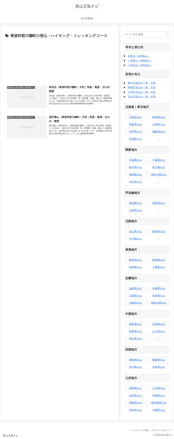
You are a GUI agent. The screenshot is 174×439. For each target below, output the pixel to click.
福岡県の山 (135, 388)
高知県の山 (158, 367)
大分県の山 (158, 388)
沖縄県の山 (158, 410)
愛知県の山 (158, 260)
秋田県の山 (158, 117)
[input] (147, 34)
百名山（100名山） (139, 56)
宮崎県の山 (158, 395)
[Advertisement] (59, 60)
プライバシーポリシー (161, 430)
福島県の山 (158, 131)
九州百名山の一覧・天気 (142, 92)
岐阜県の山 (135, 260)
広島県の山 (158, 324)
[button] (167, 34)
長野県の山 (158, 203)
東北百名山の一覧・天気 (142, 83)
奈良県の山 (158, 295)
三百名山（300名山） (140, 65)
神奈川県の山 (158, 174)
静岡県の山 (135, 267)
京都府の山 (135, 295)
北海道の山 (135, 117)
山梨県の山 (135, 210)
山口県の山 (158, 331)
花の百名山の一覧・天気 (142, 96)
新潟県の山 (135, 203)
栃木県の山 (135, 167)
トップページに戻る (140, 430)
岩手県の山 (135, 131)
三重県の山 (158, 267)
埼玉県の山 (135, 181)
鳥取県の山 (135, 324)
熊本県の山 (135, 410)
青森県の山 (135, 124)
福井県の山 (158, 231)
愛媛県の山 (158, 359)
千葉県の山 (158, 160)
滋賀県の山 (135, 288)
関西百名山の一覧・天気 (142, 87)
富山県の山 (135, 231)
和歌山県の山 (158, 302)
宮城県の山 (135, 139)
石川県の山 (135, 238)
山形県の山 (158, 124)
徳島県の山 (135, 359)
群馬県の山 (135, 174)
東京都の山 (158, 167)
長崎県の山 (135, 402)
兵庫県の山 (158, 288)
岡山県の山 (135, 338)
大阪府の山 (135, 302)
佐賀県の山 (135, 395)
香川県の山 (135, 367)
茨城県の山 (135, 160)
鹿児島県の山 (158, 402)
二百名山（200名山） (140, 60)
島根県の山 (135, 331)
